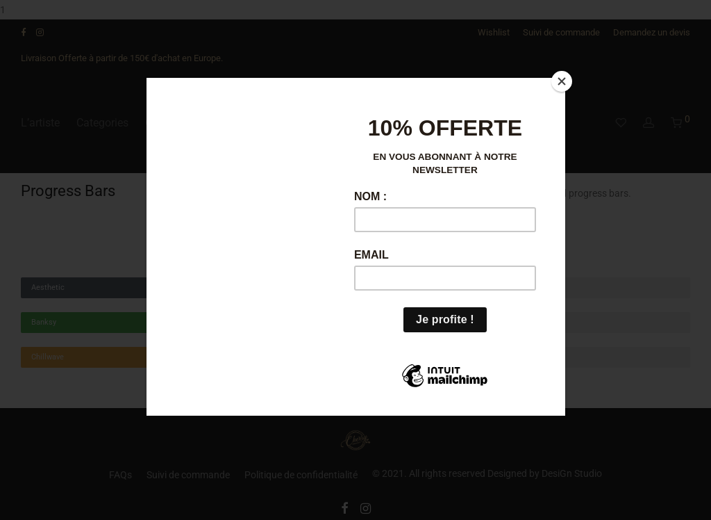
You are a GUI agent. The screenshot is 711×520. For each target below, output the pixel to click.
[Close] (561, 81)
